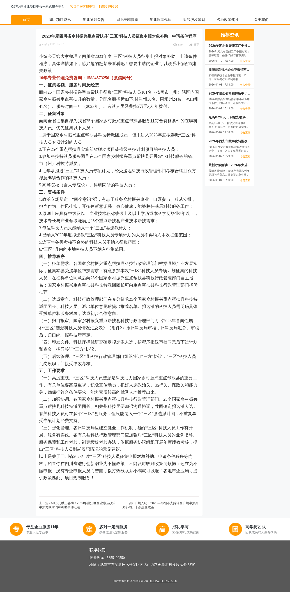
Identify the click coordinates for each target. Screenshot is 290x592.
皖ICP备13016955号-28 (163, 581)
